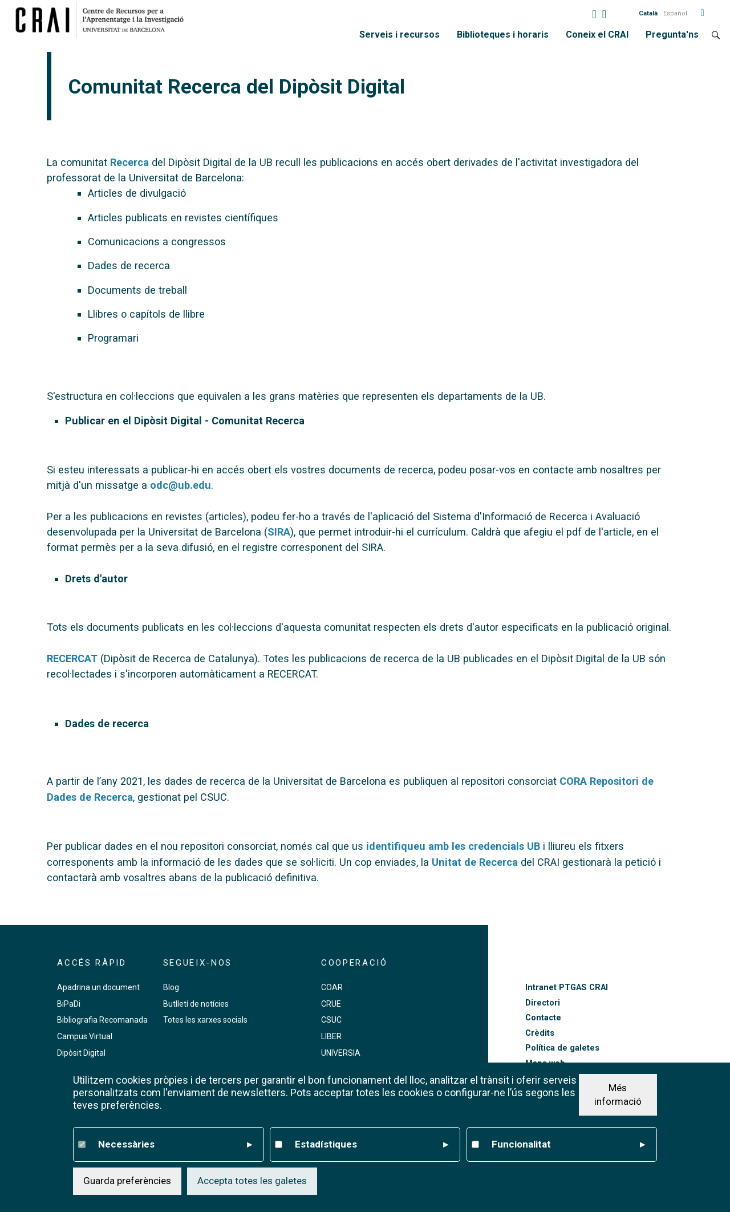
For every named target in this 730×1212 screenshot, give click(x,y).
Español (675, 13)
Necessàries (175, 1145)
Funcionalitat (569, 1145)
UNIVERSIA (340, 1052)
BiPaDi (68, 1003)
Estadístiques (372, 1145)
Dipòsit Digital (81, 1052)
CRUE (331, 1003)
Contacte (543, 1018)
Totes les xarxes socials (205, 1019)
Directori (542, 1003)
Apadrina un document (98, 987)
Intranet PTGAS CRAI (566, 987)
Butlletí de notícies (196, 1003)
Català (648, 13)
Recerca (129, 162)
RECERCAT (72, 658)
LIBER (331, 1036)
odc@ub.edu (180, 485)
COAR (332, 987)
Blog (171, 987)
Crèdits (539, 1033)
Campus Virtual (84, 1036)
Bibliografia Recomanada (102, 1019)
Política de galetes (562, 1048)
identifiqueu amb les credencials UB (453, 846)
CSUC (331, 1019)
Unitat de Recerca (475, 862)
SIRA (278, 532)
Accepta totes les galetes (252, 1180)
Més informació (618, 1094)
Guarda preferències (127, 1180)
